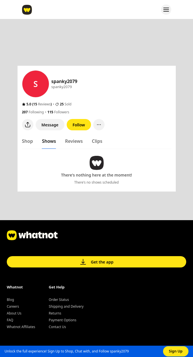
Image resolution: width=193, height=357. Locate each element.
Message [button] (50, 125)
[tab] (27, 142)
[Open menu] (166, 10)
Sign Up (176, 351)
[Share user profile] (27, 124)
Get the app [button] (97, 261)
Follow (79, 125)
